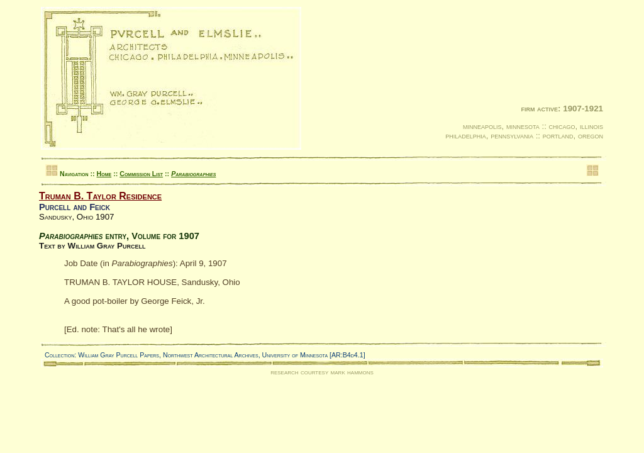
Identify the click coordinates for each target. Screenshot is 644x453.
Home (104, 173)
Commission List (141, 173)
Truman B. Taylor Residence (100, 196)
